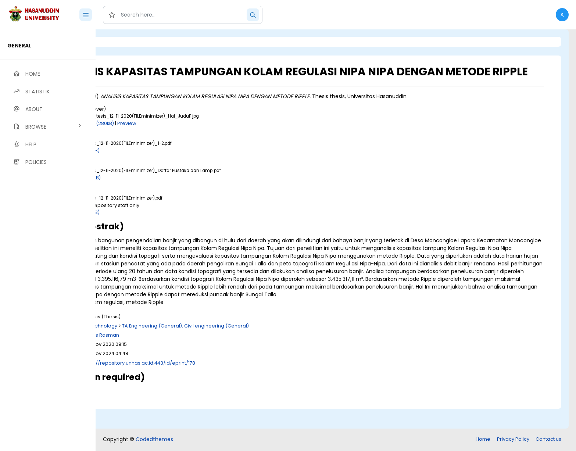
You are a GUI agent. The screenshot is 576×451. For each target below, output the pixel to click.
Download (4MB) (161, 225)
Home (483, 440)
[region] (48, 240)
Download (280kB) (174, 136)
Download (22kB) (162, 191)
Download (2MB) (161, 163)
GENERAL (19, 45)
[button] (562, 14)
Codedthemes (154, 440)
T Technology (183, 346)
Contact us (548, 440)
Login (127, 42)
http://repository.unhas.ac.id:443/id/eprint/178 (222, 383)
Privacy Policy (513, 440)
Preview (208, 136)
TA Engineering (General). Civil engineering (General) (267, 346)
